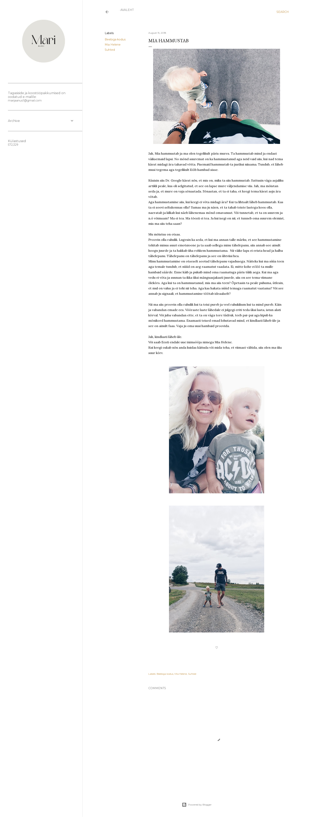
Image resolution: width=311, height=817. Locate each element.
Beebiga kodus (115, 39)
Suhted (110, 50)
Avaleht (127, 10)
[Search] (282, 12)
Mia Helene (113, 44)
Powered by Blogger (197, 804)
